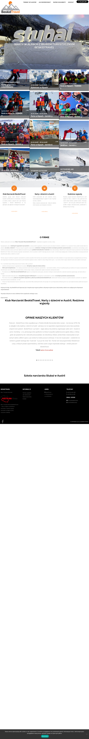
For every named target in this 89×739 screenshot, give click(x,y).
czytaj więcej (14, 211)
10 (52, 360)
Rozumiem (45, 736)
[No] (87, 734)
